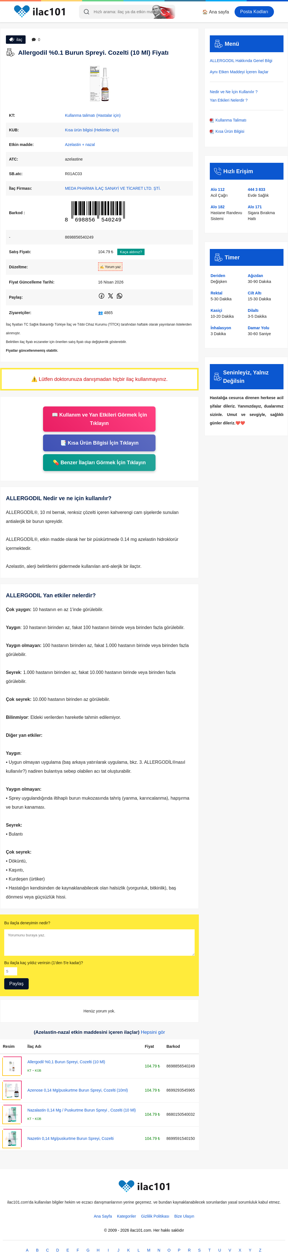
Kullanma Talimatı (228, 120)
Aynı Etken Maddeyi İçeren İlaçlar (239, 72)
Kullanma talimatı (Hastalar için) (93, 115)
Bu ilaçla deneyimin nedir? (27, 923)
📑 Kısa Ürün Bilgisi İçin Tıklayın (99, 443)
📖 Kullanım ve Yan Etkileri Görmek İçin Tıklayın (99, 419)
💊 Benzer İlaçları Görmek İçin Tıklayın (99, 462)
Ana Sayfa (103, 1216)
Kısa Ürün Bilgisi (227, 131)
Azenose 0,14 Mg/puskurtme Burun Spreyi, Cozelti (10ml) (78, 1090)
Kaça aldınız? (131, 252)
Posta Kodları (254, 11)
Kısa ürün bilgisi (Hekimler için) (92, 130)
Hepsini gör (153, 1032)
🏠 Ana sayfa (215, 12)
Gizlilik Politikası (155, 1216)
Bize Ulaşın (184, 1216)
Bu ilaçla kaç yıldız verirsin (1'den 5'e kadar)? (43, 963)
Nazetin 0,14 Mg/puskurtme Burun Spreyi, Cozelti (71, 1138)
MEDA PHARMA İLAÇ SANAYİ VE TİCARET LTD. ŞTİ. (113, 188)
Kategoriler (126, 1216)
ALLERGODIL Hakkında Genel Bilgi (241, 60)
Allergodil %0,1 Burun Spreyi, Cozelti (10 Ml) (66, 1062)
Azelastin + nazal (80, 144)
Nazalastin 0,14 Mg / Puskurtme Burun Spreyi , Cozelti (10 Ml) (82, 1110)
